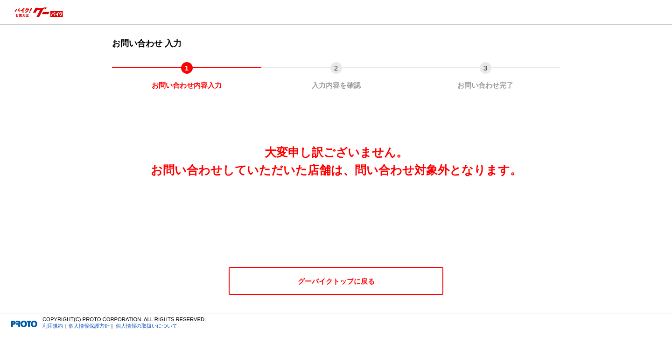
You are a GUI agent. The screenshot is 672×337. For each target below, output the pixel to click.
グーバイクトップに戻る (336, 281)
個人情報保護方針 (89, 326)
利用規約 (52, 326)
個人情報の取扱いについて (146, 326)
